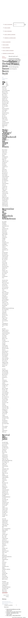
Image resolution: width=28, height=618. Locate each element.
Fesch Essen (7, 27)
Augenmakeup (4, 601)
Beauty (8, 601)
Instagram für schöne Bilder (15, 59)
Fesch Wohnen (8, 31)
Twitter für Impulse (13, 63)
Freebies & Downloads (10, 37)
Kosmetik (8, 602)
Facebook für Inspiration (14, 58)
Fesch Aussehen (8, 24)
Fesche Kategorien (13, 68)
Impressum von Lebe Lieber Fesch (13, 611)
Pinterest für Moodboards (14, 61)
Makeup (6, 603)
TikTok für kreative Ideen (14, 62)
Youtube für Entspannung (14, 64)
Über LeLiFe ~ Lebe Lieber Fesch (13, 615)
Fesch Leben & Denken (9, 34)
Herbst (6, 602)
